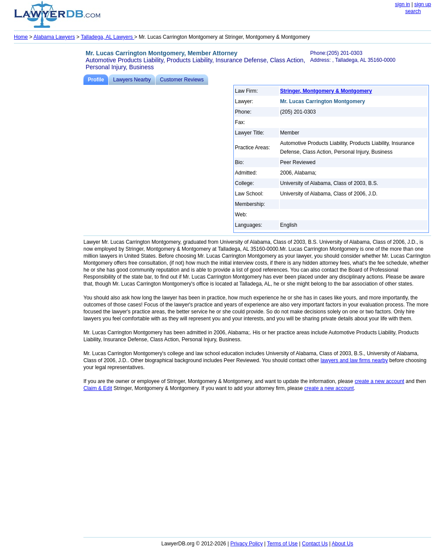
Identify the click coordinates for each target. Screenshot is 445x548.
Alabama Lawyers (54, 37)
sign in (402, 4)
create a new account (379, 381)
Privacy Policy (246, 544)
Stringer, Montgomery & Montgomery (326, 91)
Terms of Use (282, 544)
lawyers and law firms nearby (354, 360)
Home (21, 37)
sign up (422, 4)
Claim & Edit (97, 388)
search (413, 11)
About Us (342, 544)
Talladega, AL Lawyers (107, 37)
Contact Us (315, 544)
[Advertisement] (48, 176)
